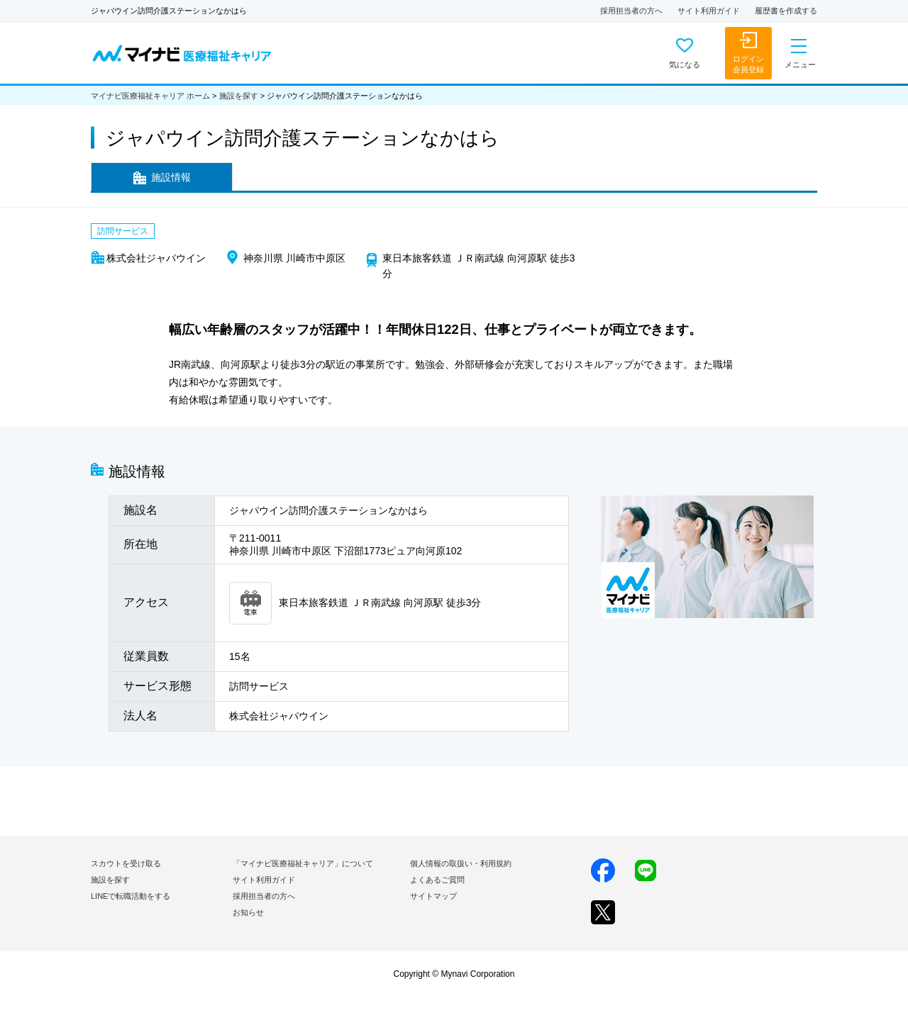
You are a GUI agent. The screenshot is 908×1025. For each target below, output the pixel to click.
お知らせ (248, 912)
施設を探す (238, 95)
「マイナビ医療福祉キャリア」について (303, 863)
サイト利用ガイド (708, 10)
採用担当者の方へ (631, 10)
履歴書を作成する (786, 10)
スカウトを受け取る (126, 863)
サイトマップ (433, 896)
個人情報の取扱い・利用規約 (460, 863)
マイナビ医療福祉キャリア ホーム (150, 95)
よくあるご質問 (437, 879)
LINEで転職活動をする (130, 896)
